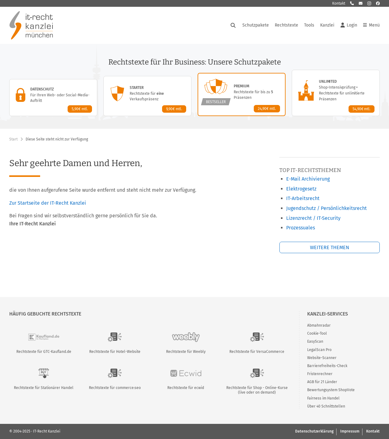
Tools (309, 25)
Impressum (349, 431)
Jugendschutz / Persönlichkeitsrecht (326, 208)
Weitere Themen (329, 247)
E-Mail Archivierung (308, 179)
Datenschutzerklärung (314, 431)
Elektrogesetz (301, 189)
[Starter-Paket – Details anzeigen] (147, 96)
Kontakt (338, 3)
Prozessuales (300, 228)
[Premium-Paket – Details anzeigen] (241, 94)
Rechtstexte (286, 25)
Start (13, 139)
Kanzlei (327, 25)
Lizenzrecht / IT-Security (313, 218)
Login (349, 25)
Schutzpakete (255, 25)
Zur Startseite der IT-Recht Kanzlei (47, 203)
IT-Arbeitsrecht (303, 198)
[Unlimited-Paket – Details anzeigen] (335, 93)
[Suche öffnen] (233, 25)
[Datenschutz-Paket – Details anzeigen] (53, 97)
